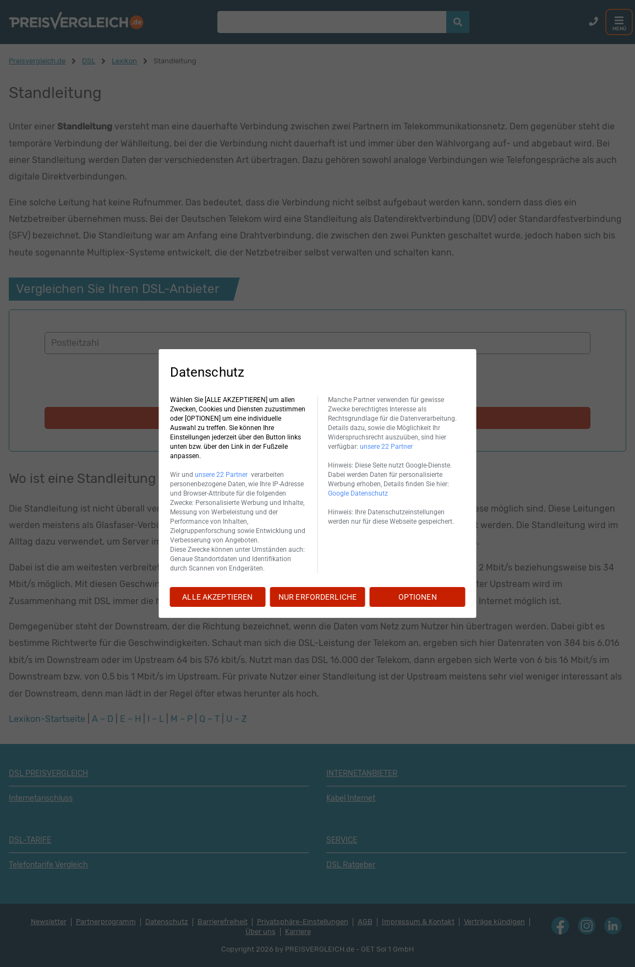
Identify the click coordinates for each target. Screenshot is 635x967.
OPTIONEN (417, 597)
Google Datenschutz (358, 493)
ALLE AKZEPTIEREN (217, 597)
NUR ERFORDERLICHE (317, 597)
